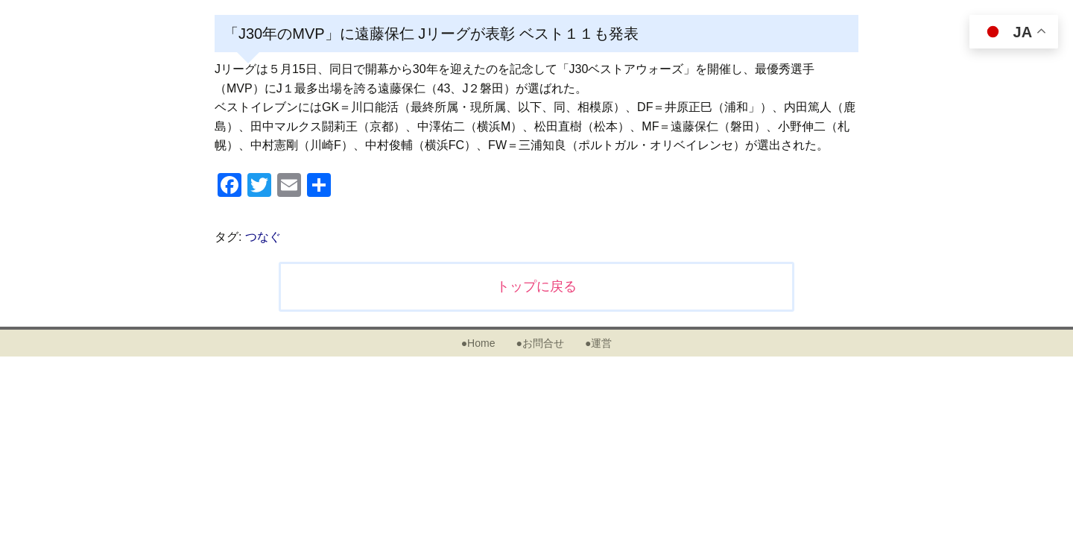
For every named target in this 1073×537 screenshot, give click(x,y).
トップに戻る (536, 286)
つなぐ (263, 236)
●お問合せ (539, 343)
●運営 (598, 343)
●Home (478, 343)
